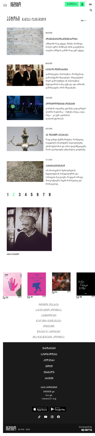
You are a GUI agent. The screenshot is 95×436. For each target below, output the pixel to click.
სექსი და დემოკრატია (57, 69)
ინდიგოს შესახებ (49, 304)
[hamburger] (5, 3)
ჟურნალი (49, 372)
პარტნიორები (48, 315)
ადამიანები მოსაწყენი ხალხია (61, 38)
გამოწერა (72, 4)
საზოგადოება (49, 354)
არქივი (49, 378)
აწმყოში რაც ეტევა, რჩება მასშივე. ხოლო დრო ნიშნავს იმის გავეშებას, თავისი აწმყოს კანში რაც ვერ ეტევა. (65, 47)
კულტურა (49, 360)
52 (32, 297)
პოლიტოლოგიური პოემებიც (60, 103)
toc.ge (49, 395)
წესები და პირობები (48, 331)
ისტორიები (49, 348)
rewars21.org (49, 398)
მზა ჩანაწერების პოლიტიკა (49, 337)
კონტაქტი (48, 326)
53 (7, 297)
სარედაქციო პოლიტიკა (49, 310)
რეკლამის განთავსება (48, 321)
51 (56, 292)
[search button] (91, 10)
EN (90, 4)
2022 (93, 297)
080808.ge (49, 391)
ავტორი (13, 19)
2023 (19, 297)
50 (81, 297)
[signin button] (82, 4)
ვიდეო (49, 366)
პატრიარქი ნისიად (55, 165)
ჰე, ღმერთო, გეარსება (57, 134)
